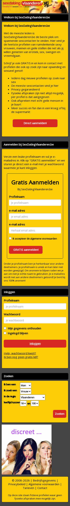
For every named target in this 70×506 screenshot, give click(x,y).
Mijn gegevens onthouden (23, 328)
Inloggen (35, 343)
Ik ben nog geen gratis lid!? (21, 357)
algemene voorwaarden (43, 238)
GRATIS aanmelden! (25, 250)
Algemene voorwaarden (44, 484)
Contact (42, 488)
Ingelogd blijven (17, 333)
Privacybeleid (16, 484)
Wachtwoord (12, 314)
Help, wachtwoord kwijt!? (20, 353)
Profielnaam (16, 197)
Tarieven (28, 488)
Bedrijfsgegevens (44, 480)
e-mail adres (17, 210)
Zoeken (59, 414)
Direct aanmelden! (35, 123)
